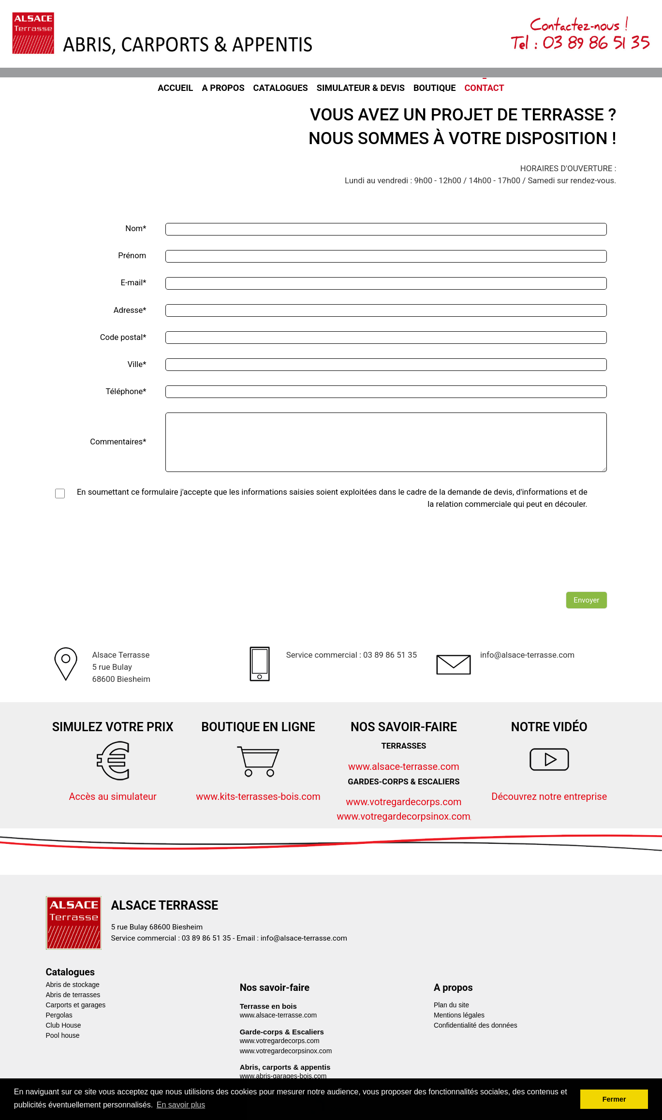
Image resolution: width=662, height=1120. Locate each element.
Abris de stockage (73, 984)
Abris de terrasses (73, 995)
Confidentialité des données (475, 1025)
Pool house (63, 1035)
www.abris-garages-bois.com (283, 1076)
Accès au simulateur (112, 796)
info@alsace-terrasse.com (304, 938)
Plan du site (451, 1005)
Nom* (135, 228)
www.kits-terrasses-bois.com (258, 796)
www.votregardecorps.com (404, 802)
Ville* (137, 364)
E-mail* (133, 282)
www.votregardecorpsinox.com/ (405, 816)
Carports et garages (76, 1005)
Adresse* (130, 310)
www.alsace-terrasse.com (403, 766)
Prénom (132, 255)
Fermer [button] (614, 1099)
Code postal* (123, 337)
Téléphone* (125, 391)
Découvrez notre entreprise (549, 796)
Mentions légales (459, 1015)
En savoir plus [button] (181, 1105)
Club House (63, 1025)
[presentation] (533, 563)
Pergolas (59, 1015)
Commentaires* (118, 441)
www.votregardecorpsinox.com (286, 1051)
